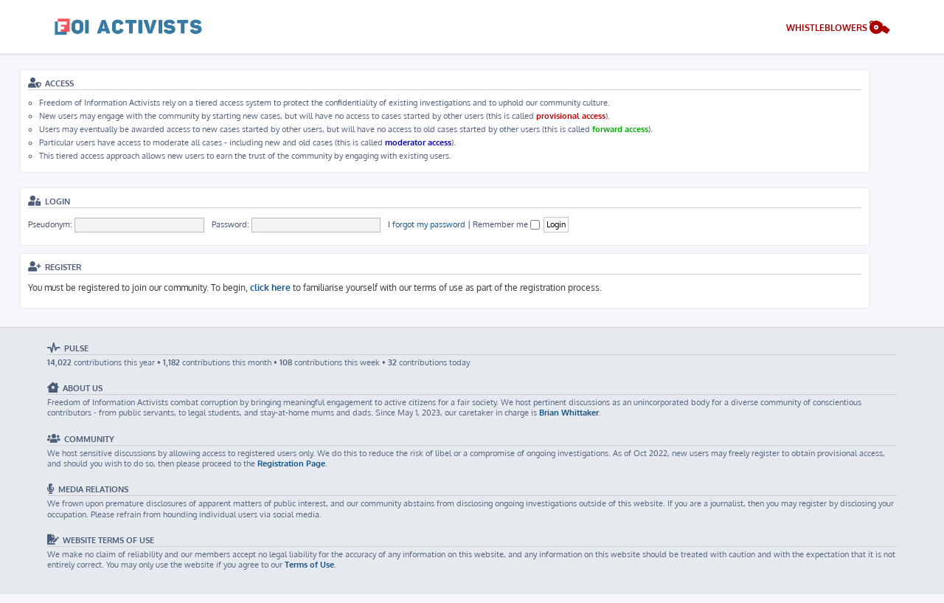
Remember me (506, 224)
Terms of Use (309, 564)
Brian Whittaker (569, 412)
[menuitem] (838, 29)
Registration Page (291, 463)
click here (270, 287)
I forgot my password (426, 224)
